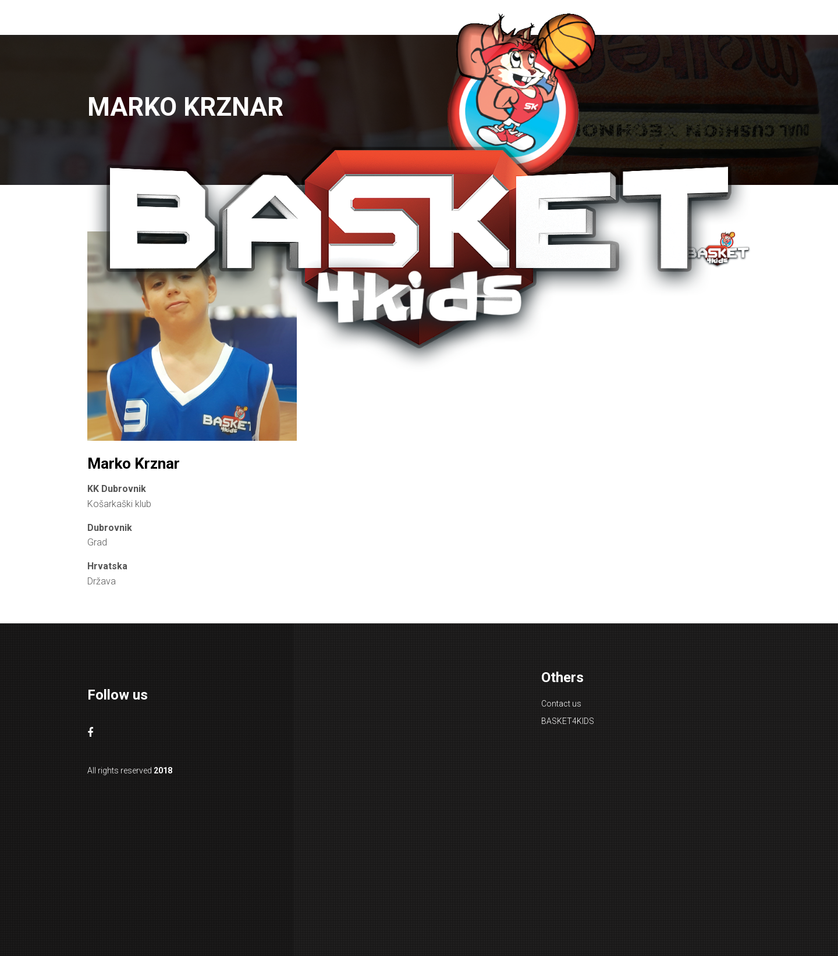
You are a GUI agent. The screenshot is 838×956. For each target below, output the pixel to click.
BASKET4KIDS (567, 721)
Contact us (561, 703)
